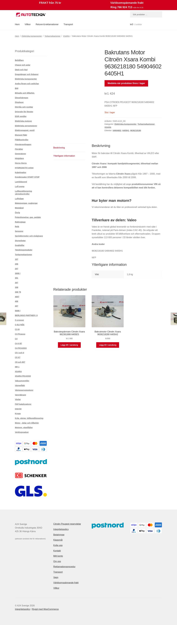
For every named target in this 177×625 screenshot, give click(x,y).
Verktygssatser (22, 432)
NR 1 (17, 367)
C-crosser (19, 320)
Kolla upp (58, 545)
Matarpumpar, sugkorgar (26, 203)
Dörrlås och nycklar (24, 107)
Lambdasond (21, 182)
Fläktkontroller (21, 140)
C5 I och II (19, 353)
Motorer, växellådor (24, 427)
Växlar (18, 399)
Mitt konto (58, 556)
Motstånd (19, 208)
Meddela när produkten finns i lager (126, 83)
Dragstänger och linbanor (26, 74)
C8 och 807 (20, 362)
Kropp (18, 413)
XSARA (66, 36)
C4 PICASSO (21, 348)
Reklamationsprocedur (64, 566)
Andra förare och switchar (27, 84)
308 (16, 287)
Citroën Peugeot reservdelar (67, 524)
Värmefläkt (20, 385)
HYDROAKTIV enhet (24, 168)
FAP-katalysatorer (23, 404)
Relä (17, 226)
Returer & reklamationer (47, 24)
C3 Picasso (20, 334)
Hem (17, 24)
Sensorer (19, 231)
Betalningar (59, 535)
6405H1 (125, 130)
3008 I (17, 273)
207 (16, 269)
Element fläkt (21, 135)
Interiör (18, 409)
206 (16, 264)
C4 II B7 (18, 343)
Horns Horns (21, 163)
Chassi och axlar (22, 65)
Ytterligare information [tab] (64, 156)
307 (16, 283)
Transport (68, 24)
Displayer (19, 102)
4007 (17, 297)
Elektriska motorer (23, 121)
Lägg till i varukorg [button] (69, 345)
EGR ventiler (21, 116)
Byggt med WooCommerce (45, 609)
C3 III (17, 329)
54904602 (117, 130)
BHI (16, 88)
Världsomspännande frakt (66, 582)
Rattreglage (20, 222)
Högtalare (19, 158)
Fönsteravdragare (23, 144)
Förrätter (19, 149)
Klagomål (58, 540)
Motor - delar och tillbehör (27, 423)
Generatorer (20, 154)
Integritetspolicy (61, 529)
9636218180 (135, 130)
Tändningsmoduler (23, 250)
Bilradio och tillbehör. (25, 93)
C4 (16, 339)
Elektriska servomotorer (26, 126)
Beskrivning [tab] (59, 148)
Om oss (57, 561)
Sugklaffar (19, 245)
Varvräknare (20, 395)
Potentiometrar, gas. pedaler (28, 217)
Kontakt (57, 551)
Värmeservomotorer (24, 390)
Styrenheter (20, 241)
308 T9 (18, 292)
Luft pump (19, 186)
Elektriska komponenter (32, 36)
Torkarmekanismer (52, 36)
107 (16, 259)
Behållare (19, 60)
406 (16, 301)
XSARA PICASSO (23, 376)
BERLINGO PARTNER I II (26, 315)
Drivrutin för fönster (24, 112)
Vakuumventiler (22, 381)
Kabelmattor (20, 172)
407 (16, 306)
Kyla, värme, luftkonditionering (29, 418)
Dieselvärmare (21, 98)
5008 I (17, 311)
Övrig (17, 212)
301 (16, 278)
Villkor (28, 24)
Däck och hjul (21, 70)
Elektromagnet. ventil (25, 130)
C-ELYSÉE (19, 325)
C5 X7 (17, 357)
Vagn (55, 577)
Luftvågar (19, 199)
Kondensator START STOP (27, 177)
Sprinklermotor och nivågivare (29, 236)
